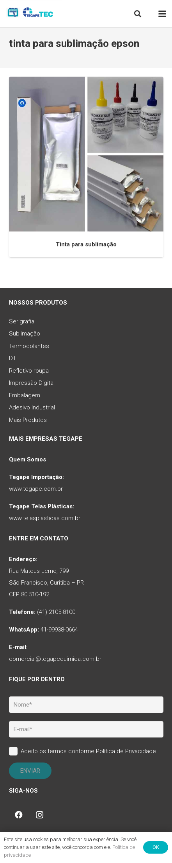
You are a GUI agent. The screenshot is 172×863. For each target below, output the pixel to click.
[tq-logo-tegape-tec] (30, 13)
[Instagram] (40, 815)
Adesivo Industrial (32, 407)
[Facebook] (18, 815)
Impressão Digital (32, 382)
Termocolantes (29, 346)
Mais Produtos (28, 419)
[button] (137, 13)
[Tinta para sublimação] (86, 154)
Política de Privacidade (126, 751)
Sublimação (24, 333)
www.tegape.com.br (36, 488)
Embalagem (24, 395)
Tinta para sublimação (86, 244)
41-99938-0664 (59, 629)
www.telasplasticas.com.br (44, 518)
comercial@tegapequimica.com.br (55, 658)
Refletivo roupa (29, 370)
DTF (14, 358)
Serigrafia (21, 321)
